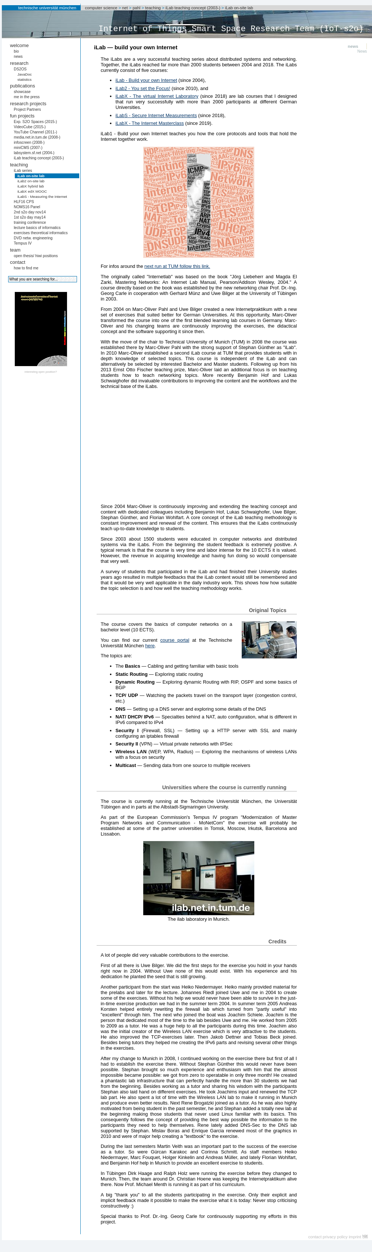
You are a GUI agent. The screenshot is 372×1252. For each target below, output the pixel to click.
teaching (153, 8)
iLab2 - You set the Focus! (142, 88)
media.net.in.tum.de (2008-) (37, 137)
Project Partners (27, 109)
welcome (19, 45)
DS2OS (20, 69)
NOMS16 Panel (27, 207)
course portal (174, 640)
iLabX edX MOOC (32, 191)
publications (22, 86)
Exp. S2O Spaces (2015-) (35, 122)
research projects (28, 103)
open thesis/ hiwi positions (36, 256)
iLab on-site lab (239, 8)
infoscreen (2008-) (29, 142)
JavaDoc (24, 74)
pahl (136, 8)
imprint (355, 1237)
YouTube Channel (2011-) (35, 132)
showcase (22, 92)
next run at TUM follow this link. (177, 266)
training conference (30, 222)
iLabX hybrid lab (30, 186)
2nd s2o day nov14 (30, 212)
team (15, 250)
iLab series (23, 171)
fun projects (22, 116)
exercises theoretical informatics (41, 233)
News (362, 51)
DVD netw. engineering (33, 238)
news (18, 56)
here (150, 645)
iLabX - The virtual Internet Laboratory (156, 96)
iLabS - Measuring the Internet (42, 197)
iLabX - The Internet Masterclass (149, 123)
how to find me (26, 268)
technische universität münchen (47, 8)
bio (16, 51)
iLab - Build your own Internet (146, 80)
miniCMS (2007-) (28, 148)
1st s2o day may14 (30, 217)
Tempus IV (22, 243)
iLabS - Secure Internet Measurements (156, 115)
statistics (24, 79)
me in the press (27, 97)
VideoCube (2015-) (30, 127)
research (19, 63)
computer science (101, 8)
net (125, 8)
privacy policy (335, 1237)
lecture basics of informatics (37, 228)
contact (17, 262)
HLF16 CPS (24, 202)
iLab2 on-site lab (30, 181)
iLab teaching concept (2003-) (192, 8)
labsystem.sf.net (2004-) (34, 153)
